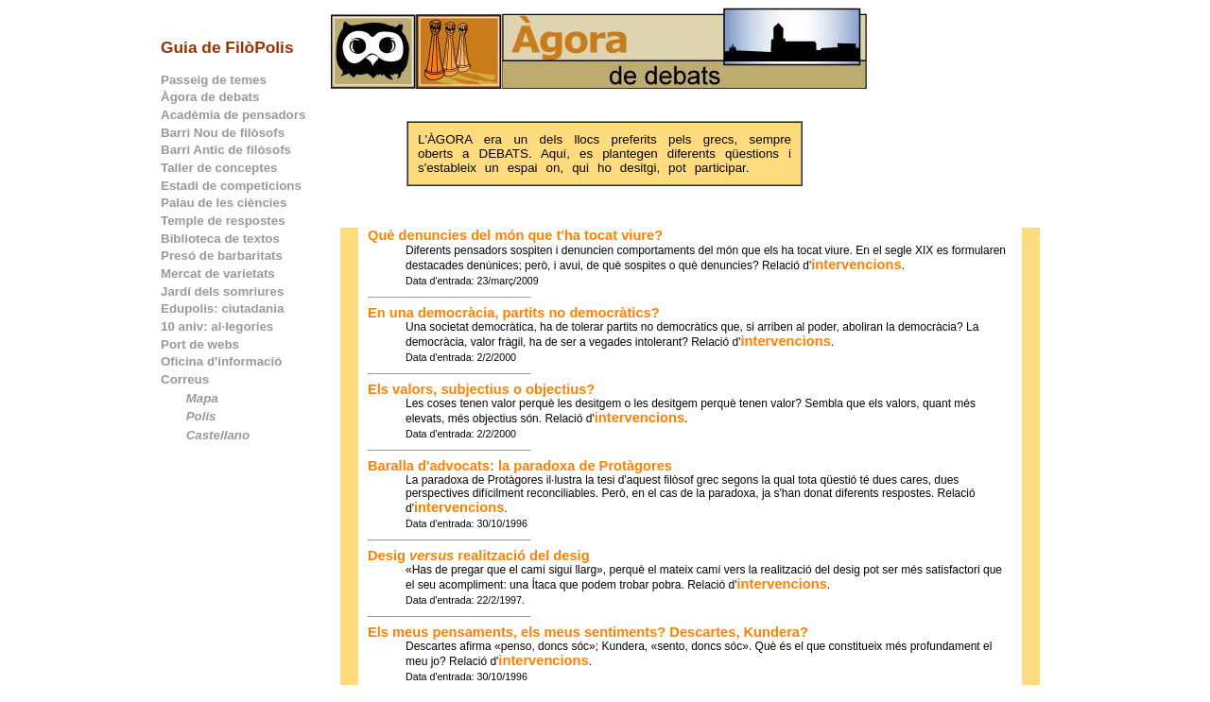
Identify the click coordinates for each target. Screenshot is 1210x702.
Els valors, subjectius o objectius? (481, 389)
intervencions (856, 264)
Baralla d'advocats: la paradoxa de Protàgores (520, 465)
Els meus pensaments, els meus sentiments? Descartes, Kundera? (588, 632)
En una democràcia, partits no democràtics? (514, 312)
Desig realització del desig (479, 555)
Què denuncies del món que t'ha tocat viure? (515, 235)
